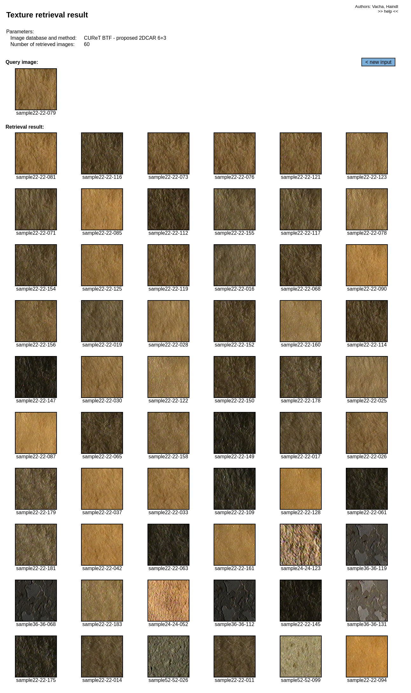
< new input (378, 62)
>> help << (388, 11)
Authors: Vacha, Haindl (376, 6)
